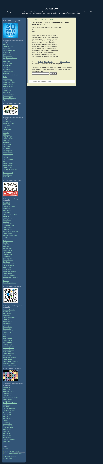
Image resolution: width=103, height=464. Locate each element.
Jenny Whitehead (8, 96)
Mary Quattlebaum (8, 159)
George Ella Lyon (8, 250)
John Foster (6, 61)
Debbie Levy (6, 73)
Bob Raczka (6, 161)
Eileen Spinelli (7, 355)
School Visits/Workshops (12, 451)
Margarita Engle (7, 137)
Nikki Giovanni (7, 401)
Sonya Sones (7, 90)
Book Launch (8, 458)
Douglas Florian (7, 229)
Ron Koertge (6, 146)
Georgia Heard (7, 332)
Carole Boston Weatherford (10, 277)
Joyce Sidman (7, 267)
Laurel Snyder (7, 88)
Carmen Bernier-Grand (9, 317)
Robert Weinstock (8, 173)
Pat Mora (5, 420)
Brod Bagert (6, 212)
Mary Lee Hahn (7, 63)
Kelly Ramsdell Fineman (10, 58)
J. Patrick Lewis (7, 248)
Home (6, 448)
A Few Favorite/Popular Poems (13, 453)
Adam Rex (6, 431)
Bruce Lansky (7, 414)
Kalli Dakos (6, 133)
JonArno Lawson (7, 150)
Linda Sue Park (7, 258)
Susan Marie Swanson (9, 271)
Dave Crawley (7, 54)
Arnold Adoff (6, 203)
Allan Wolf (6, 177)
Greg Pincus (6, 262)
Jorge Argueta (7, 210)
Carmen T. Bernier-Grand (10, 214)
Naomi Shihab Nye (8, 80)
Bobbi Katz (6, 244)
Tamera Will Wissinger (9, 98)
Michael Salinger (7, 165)
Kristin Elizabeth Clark (9, 50)
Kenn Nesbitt (6, 256)
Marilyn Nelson (7, 156)
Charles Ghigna (7, 233)
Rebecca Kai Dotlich (8, 225)
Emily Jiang (6, 67)
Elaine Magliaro (7, 252)
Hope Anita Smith (8, 167)
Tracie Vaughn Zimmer (9, 283)
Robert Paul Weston (8, 94)
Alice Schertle (7, 351)
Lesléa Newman (7, 79)
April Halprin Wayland (9, 275)
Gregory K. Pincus (8, 427)
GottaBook (51, 8)
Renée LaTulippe (8, 71)
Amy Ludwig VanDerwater (10, 169)
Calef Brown (6, 216)
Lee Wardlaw (6, 171)
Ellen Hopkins (7, 144)
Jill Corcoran (6, 52)
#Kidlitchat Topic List (10, 456)
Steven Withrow (7, 175)
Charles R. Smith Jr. (8, 353)
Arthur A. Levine (7, 338)
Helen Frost (6, 140)
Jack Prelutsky (7, 429)
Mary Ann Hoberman (9, 408)
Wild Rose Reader (65, 62)
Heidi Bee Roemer (8, 84)
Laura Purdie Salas (8, 264)
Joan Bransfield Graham (10, 235)
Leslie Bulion (6, 127)
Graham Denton (7, 224)
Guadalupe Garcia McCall (10, 75)
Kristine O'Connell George (10, 231)
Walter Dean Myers (8, 346)
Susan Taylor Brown (8, 123)
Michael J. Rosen (8, 163)
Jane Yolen (6, 281)
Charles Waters (7, 273)
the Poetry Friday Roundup (45, 62)
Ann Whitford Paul (8, 260)
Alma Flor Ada (7, 121)
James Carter (7, 220)
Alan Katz (5, 243)
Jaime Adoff (6, 205)
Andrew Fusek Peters (9, 82)
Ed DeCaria (6, 135)
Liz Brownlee (6, 125)
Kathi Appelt (6, 208)
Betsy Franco (6, 395)
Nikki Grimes (6, 237)
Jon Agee (5, 44)
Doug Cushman (7, 56)
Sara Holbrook (7, 142)
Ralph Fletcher (7, 227)
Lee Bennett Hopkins (9, 410)
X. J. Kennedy (7, 412)
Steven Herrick (7, 65)
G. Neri (5, 77)
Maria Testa (6, 92)
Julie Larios (6, 246)
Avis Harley (6, 239)
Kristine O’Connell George (10, 397)
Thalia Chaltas (7, 48)
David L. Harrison (8, 241)
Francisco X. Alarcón (9, 206)
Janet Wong (6, 279)
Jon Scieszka (6, 433)
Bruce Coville (6, 131)
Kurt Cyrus (6, 222)
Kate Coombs (7, 129)
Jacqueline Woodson (9, 363)
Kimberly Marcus (7, 152)
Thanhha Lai (6, 148)
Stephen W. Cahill (8, 46)
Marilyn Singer (7, 269)
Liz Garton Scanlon (8, 265)
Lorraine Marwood (8, 154)
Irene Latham (6, 69)
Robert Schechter (8, 86)
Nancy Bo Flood (7, 60)
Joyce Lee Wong (7, 100)
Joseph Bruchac (7, 218)
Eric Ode (5, 157)
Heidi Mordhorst (7, 254)
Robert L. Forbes (8, 138)
